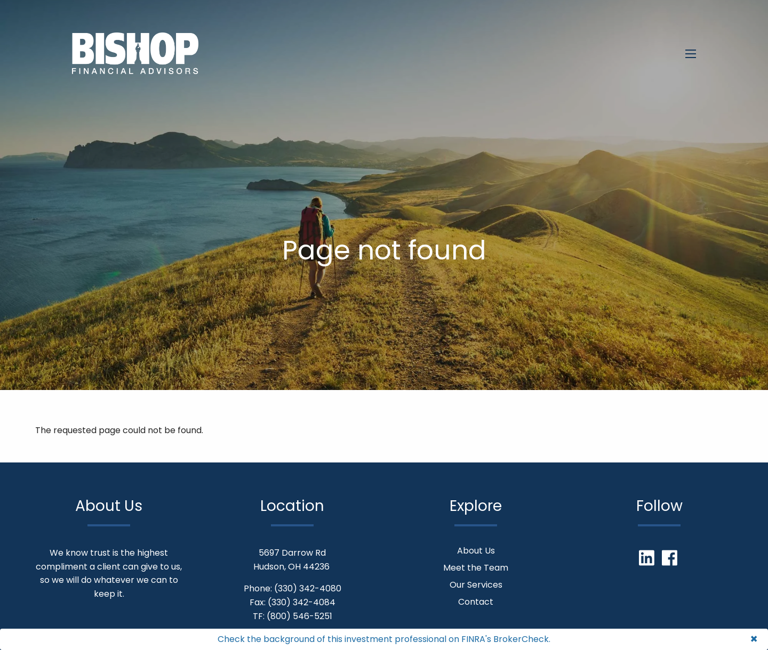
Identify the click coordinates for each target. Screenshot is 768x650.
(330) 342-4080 (307, 588)
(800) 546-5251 (299, 616)
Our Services (476, 585)
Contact (475, 602)
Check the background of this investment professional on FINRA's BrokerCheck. (384, 639)
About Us (476, 551)
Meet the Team (475, 568)
